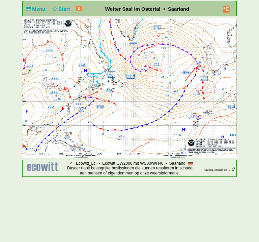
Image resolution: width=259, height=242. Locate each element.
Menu (37, 9)
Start (60, 9)
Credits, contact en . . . (219, 169)
